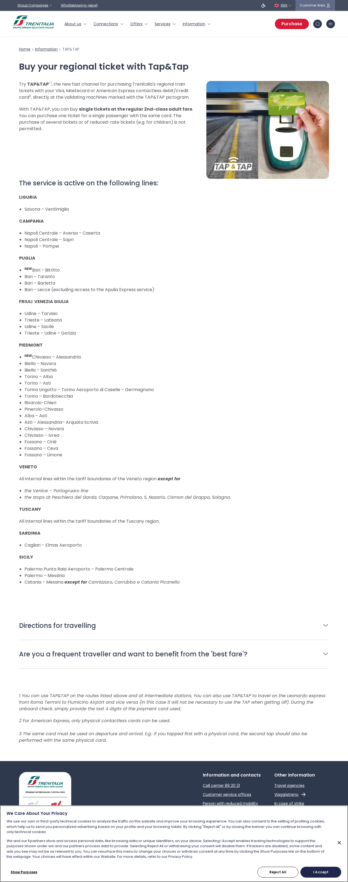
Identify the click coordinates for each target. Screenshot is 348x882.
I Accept (320, 871)
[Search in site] (317, 24)
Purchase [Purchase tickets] (291, 24)
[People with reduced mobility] (263, 5)
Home (24, 49)
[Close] (339, 843)
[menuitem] (75, 24)
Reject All (277, 871)
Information (46, 49)
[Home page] (33, 22)
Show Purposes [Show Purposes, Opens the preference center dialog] (24, 871)
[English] (283, 5)
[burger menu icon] (330, 24)
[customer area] (315, 5)
